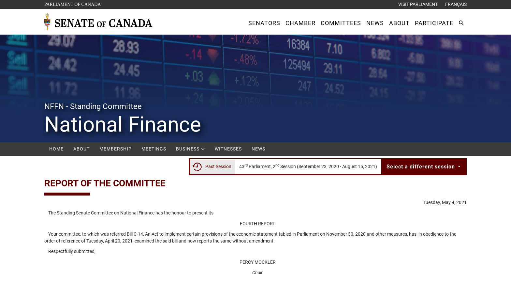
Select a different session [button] (422, 167)
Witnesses (228, 148)
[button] (264, 23)
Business (190, 148)
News (258, 148)
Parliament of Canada (72, 4)
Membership (115, 148)
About (81, 148)
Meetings (153, 148)
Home (56, 148)
